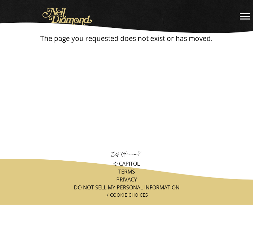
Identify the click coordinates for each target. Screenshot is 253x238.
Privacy (126, 179)
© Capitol (126, 163)
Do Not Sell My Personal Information (127, 187)
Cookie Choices (129, 195)
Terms (126, 171)
